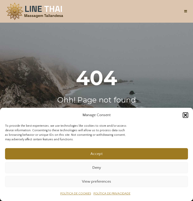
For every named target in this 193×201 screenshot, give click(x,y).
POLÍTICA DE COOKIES (75, 193)
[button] (185, 115)
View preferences (96, 181)
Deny (96, 167)
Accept (96, 154)
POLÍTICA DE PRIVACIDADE (111, 193)
